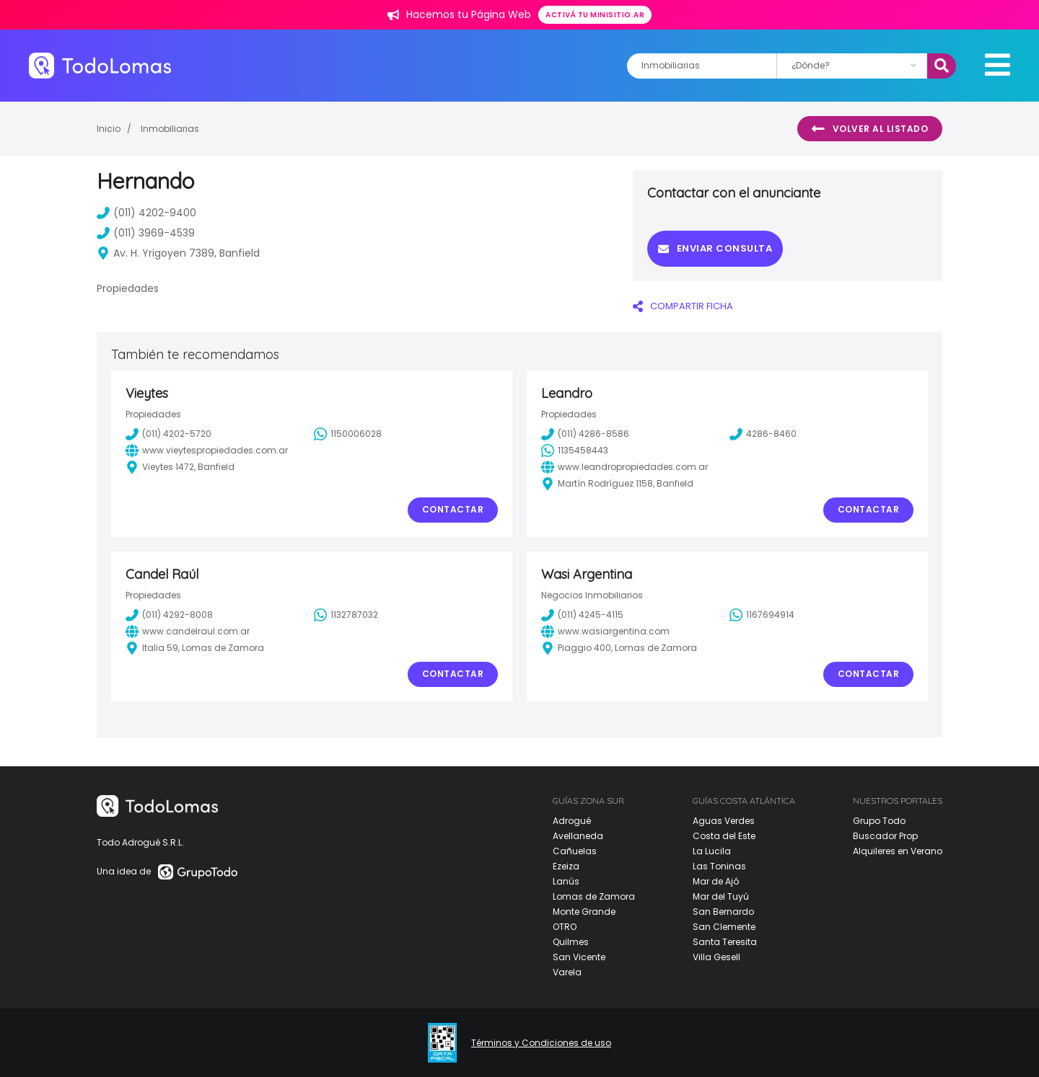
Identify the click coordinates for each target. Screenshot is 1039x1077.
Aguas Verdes (724, 821)
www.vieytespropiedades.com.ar (207, 450)
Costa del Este (724, 836)
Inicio (108, 129)
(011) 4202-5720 (168, 433)
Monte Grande (584, 911)
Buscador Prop (885, 836)
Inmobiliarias (170, 129)
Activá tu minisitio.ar (594, 14)
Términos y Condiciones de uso (541, 1043)
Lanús (566, 881)
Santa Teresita (725, 942)
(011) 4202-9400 (146, 212)
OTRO (565, 927)
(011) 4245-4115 (582, 614)
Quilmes (571, 942)
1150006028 (348, 433)
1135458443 (574, 450)
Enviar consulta (715, 248)
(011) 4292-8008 (169, 614)
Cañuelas (575, 851)
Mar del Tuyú (721, 896)
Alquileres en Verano (897, 851)
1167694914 (761, 614)
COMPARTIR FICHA (683, 306)
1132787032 (346, 614)
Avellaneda (578, 836)
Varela (567, 972)
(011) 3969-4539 (146, 232)
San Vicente (579, 957)
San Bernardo (723, 911)
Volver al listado (870, 129)
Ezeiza (566, 866)
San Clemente (724, 927)
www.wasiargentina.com (605, 631)
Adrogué (572, 821)
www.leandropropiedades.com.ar (624, 467)
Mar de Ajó (716, 881)
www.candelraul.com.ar (188, 631)
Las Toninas (719, 866)
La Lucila (712, 851)
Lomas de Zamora (594, 896)
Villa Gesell (716, 957)
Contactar (453, 509)
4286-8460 (763, 433)
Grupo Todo (879, 821)
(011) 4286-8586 (585, 433)
